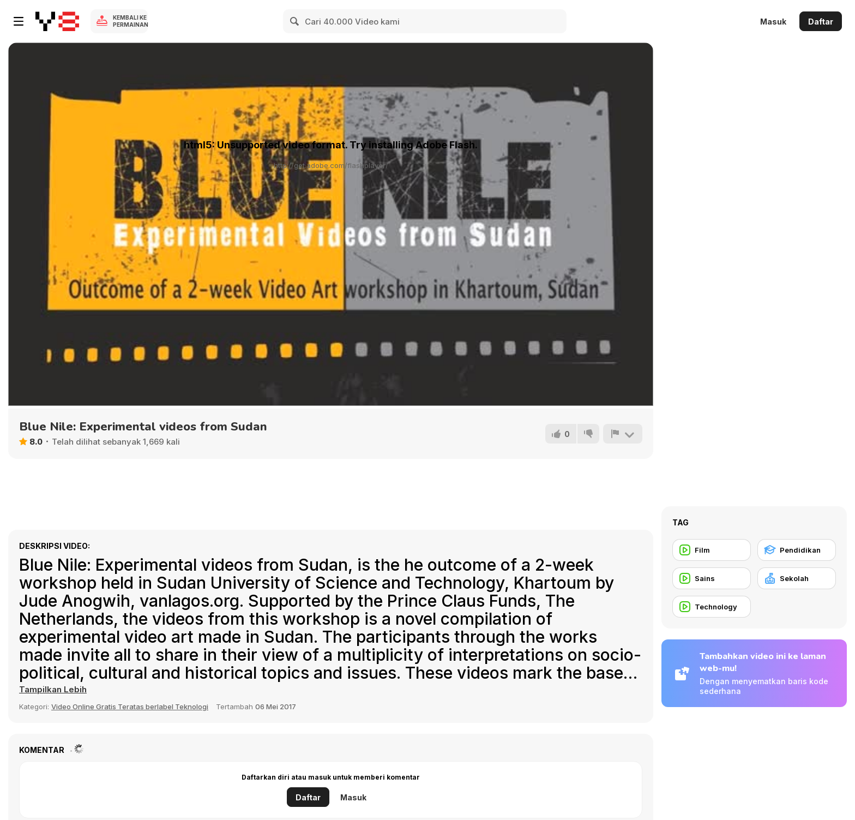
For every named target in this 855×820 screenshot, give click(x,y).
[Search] (295, 21)
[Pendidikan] (796, 550)
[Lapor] (622, 434)
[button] (53, 690)
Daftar (820, 21)
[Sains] (711, 578)
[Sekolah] (796, 578)
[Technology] (711, 607)
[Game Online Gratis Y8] (57, 21)
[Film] (711, 550)
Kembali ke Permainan (130, 21)
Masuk (773, 21)
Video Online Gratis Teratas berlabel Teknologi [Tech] (129, 706)
